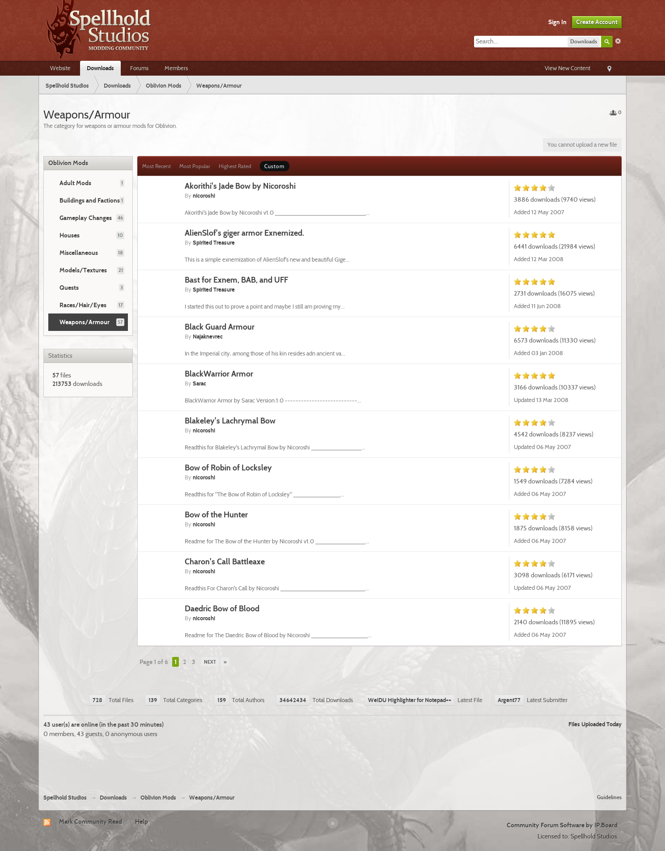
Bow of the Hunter (216, 514)
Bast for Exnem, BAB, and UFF (236, 279)
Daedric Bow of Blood (222, 608)
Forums (139, 68)
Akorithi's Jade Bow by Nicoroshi (240, 186)
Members (176, 68)
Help (141, 821)
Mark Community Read (90, 821)
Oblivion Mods (68, 163)
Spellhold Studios (65, 797)
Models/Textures (83, 270)
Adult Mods (75, 183)
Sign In (557, 22)
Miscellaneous (78, 253)
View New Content (567, 68)
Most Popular (194, 166)
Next (210, 662)
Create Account (597, 22)
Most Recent (156, 166)
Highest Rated (235, 166)
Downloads (100, 68)
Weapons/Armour (84, 322)
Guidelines (609, 797)
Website (60, 68)
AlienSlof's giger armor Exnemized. (244, 232)
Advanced (618, 41)
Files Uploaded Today (595, 724)
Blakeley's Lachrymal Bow (230, 420)
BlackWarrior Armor (219, 373)
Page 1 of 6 (154, 662)
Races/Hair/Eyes (82, 305)
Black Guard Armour (219, 326)
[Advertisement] (333, 762)
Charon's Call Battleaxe (225, 561)
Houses (69, 235)
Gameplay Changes (85, 218)
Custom (274, 166)
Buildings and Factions (89, 200)
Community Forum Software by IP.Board (562, 825)
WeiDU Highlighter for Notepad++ (409, 699)
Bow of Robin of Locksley (228, 467)
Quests (69, 288)
